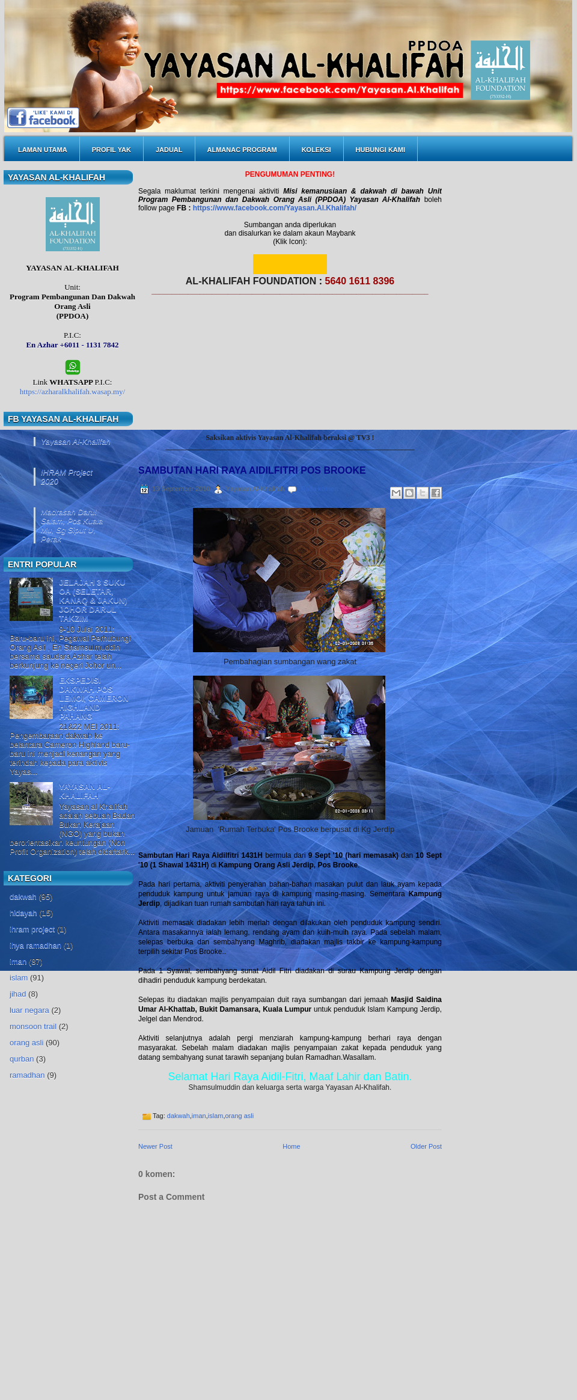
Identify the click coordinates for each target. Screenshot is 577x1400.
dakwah (23, 896)
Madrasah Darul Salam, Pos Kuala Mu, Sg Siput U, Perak (72, 525)
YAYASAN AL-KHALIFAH (84, 791)
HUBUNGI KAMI (381, 149)
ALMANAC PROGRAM (242, 149)
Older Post (426, 1146)
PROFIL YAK (111, 149)
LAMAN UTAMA (42, 149)
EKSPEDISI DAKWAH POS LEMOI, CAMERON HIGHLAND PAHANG (94, 698)
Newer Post (155, 1146)
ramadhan (27, 1075)
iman (18, 961)
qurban (22, 1058)
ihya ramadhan (35, 945)
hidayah (23, 912)
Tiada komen (319, 488)
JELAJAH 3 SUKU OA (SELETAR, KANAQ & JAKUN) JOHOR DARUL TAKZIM (93, 600)
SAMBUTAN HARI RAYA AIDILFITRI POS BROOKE (252, 470)
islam (19, 977)
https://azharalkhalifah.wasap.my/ (72, 391)
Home (291, 1146)
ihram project (32, 929)
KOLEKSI (316, 149)
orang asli (26, 1042)
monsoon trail (33, 1026)
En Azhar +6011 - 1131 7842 (72, 344)
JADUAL (169, 149)
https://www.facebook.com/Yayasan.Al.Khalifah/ (274, 208)
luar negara (29, 1010)
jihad (18, 993)
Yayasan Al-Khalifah (76, 441)
